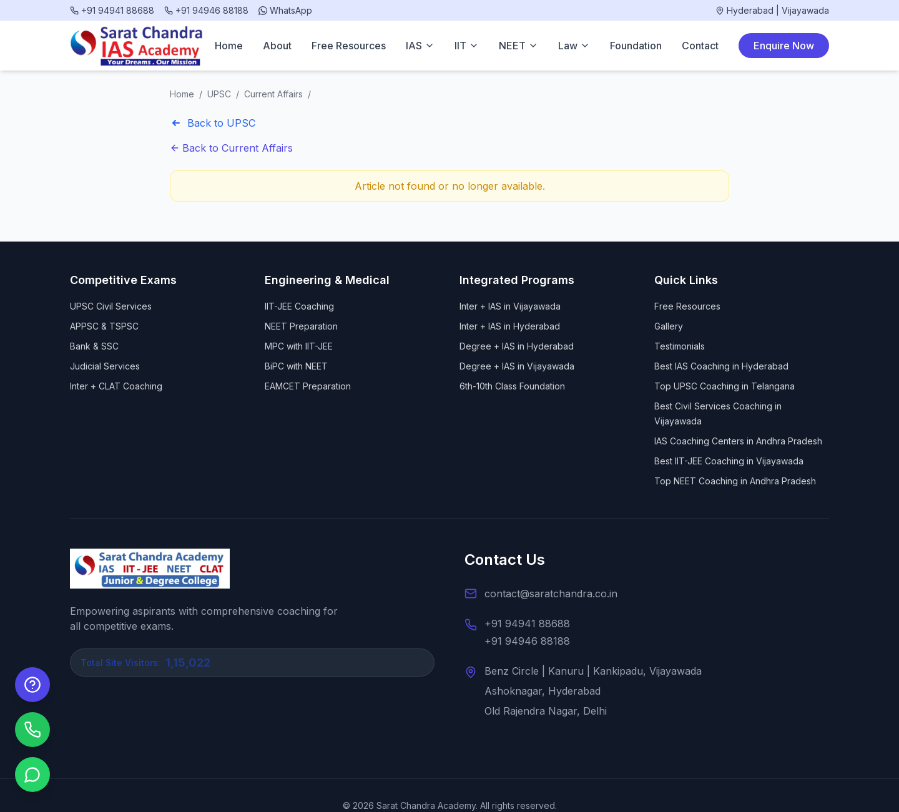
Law (574, 45)
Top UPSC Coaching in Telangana (724, 386)
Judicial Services (105, 366)
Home (229, 45)
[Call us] (32, 729)
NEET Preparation (301, 326)
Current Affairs (273, 94)
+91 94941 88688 (527, 623)
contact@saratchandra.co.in (550, 593)
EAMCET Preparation (308, 386)
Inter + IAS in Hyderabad (509, 326)
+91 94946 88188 (527, 641)
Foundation (636, 45)
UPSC (219, 94)
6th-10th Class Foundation (512, 386)
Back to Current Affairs (231, 148)
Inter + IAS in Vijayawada (510, 306)
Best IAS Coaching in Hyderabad (721, 366)
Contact (700, 45)
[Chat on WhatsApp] (32, 774)
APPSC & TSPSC (104, 326)
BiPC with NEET (296, 366)
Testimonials (679, 346)
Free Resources (349, 45)
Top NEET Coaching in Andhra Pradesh (735, 481)
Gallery (668, 326)
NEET (518, 45)
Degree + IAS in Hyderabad (516, 346)
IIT (466, 45)
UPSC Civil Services (111, 306)
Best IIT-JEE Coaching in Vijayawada (728, 461)
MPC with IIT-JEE (299, 346)
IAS (420, 45)
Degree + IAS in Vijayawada (516, 366)
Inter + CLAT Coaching (116, 386)
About (277, 45)
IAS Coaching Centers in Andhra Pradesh (738, 441)
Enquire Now (784, 45)
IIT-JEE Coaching (299, 306)
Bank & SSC (94, 346)
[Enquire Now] (32, 684)
